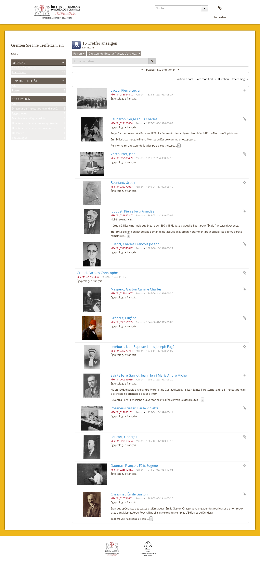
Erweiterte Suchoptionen (160, 69)
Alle (14, 86)
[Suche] (152, 61)
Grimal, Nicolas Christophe (97, 273)
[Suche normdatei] (110, 61)
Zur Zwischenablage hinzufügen (245, 90)
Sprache (18, 62)
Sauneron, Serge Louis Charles (134, 119)
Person (16, 91)
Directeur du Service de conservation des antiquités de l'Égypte (50, 129)
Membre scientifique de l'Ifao (29, 119)
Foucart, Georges (124, 437)
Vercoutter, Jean (123, 154)
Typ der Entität (25, 80)
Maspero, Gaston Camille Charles (136, 289)
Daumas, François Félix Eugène (134, 465)
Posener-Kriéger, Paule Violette (134, 408)
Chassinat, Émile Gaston (129, 494)
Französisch (19, 73)
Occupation (21, 98)
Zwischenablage (220, 8)
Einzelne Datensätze (24, 68)
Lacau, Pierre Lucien (126, 90)
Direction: (224, 79)
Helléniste (18, 134)
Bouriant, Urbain (123, 182)
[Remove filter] (84, 53)
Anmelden (219, 17)
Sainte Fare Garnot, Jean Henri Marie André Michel (149, 375)
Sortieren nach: (185, 79)
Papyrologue (19, 138)
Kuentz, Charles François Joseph (135, 244)
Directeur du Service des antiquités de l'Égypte (40, 124)
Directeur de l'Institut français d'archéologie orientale (44, 109)
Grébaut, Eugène (123, 318)
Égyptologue (19, 114)
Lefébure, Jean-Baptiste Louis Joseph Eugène (144, 346)
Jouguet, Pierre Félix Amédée (132, 211)
